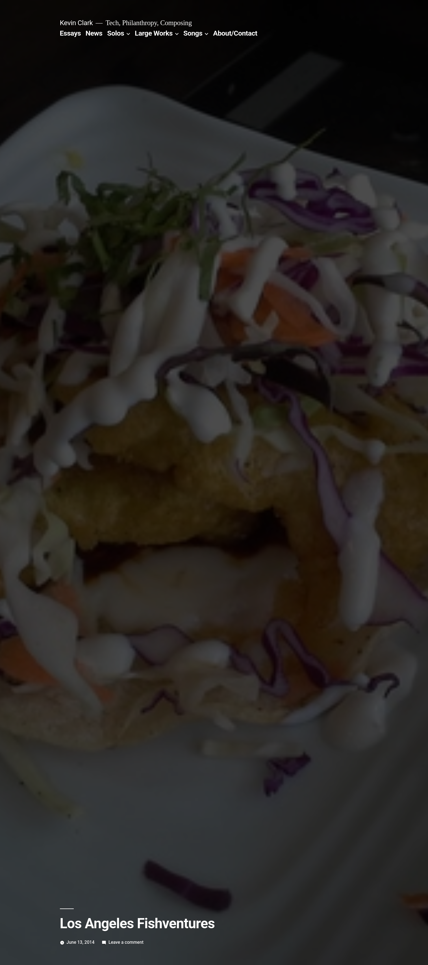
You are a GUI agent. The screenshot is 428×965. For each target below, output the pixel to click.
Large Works (154, 33)
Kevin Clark (76, 23)
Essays (70, 33)
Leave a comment (126, 942)
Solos (115, 33)
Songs (192, 33)
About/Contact (235, 33)
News (94, 33)
